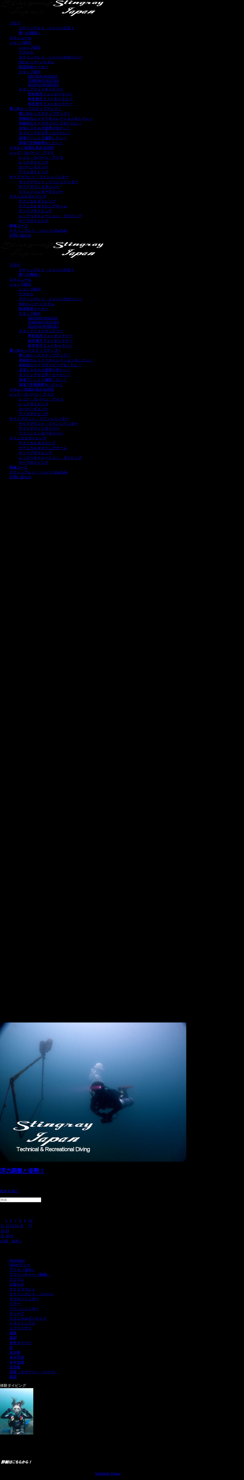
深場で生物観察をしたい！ (41, 143)
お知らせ (16, 1284)
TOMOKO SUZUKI (43, 81)
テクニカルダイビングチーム (43, 206)
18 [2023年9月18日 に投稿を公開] (2, 1231)
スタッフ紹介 (30, 72)
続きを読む (9, 1191)
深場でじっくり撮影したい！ (43, 138)
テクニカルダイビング (28, 196)
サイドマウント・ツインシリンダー (39, 177)
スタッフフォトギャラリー (41, 89)
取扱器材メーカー (33, 67)
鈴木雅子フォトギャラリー (50, 99)
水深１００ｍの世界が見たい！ (45, 128)
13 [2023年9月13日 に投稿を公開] (12, 1226)
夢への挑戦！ (30, 33)
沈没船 (14, 1367)
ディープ (16, 1314)
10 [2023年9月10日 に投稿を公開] (30, 1221)
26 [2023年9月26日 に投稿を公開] (7, 1236)
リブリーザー (20, 1328)
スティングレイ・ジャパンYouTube (38, 230)
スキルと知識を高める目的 (31, 148)
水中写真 (16, 1357)
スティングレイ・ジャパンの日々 (47, 28)
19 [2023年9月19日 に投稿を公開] (7, 1231)
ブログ (14, 23)
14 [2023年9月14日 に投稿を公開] (16, 1226)
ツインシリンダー (24, 1309)
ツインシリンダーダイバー (41, 191)
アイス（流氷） (22, 1270)
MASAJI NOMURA (43, 85)
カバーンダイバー (33, 167)
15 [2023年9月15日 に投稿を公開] (21, 1226)
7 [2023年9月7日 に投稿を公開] (16, 1221)
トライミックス (22, 1323)
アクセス (26, 52)
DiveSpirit (17, 1260)
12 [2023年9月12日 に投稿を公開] (7, 1226)
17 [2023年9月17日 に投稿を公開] (30, 1226)
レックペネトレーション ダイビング (50, 216)
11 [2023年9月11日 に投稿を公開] (2, 1226)
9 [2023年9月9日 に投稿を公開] (25, 1221)
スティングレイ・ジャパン (31, 1294)
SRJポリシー (19, 1265)
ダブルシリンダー (24, 1299)
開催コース (18, 226)
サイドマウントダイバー (39, 187)
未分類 (14, 1352)
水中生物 (16, 1362)
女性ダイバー (20, 1343)
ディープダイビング (35, 211)
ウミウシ (16, 1279)
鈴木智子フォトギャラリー (50, 104)
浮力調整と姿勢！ (22, 1171)
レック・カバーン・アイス (31, 153)
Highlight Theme (108, 1474)
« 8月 (4, 1241)
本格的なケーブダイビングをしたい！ (50, 123)
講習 (13, 1377)
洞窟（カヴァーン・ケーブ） (33, 1372)
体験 (13, 1333)
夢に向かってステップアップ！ (35, 109)
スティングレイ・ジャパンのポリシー (50, 57)
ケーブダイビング (33, 221)
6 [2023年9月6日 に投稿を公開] (11, 1221)
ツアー (14, 1304)
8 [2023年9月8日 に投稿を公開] (20, 1221)
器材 (13, 1338)
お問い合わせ (20, 235)
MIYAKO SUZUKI (43, 76)
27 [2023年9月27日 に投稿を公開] (12, 1236)
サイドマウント (22, 1289)
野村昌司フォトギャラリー (50, 94)
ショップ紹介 (20, 43)
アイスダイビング (33, 172)
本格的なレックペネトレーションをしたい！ (56, 118)
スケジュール (20, 38)
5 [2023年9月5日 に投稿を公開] (6, 1221)
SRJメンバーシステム (36, 62)
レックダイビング (33, 162)
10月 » (16, 1241)
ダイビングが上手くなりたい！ (45, 133)
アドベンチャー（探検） (29, 1275)
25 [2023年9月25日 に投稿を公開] (2, 1236)
